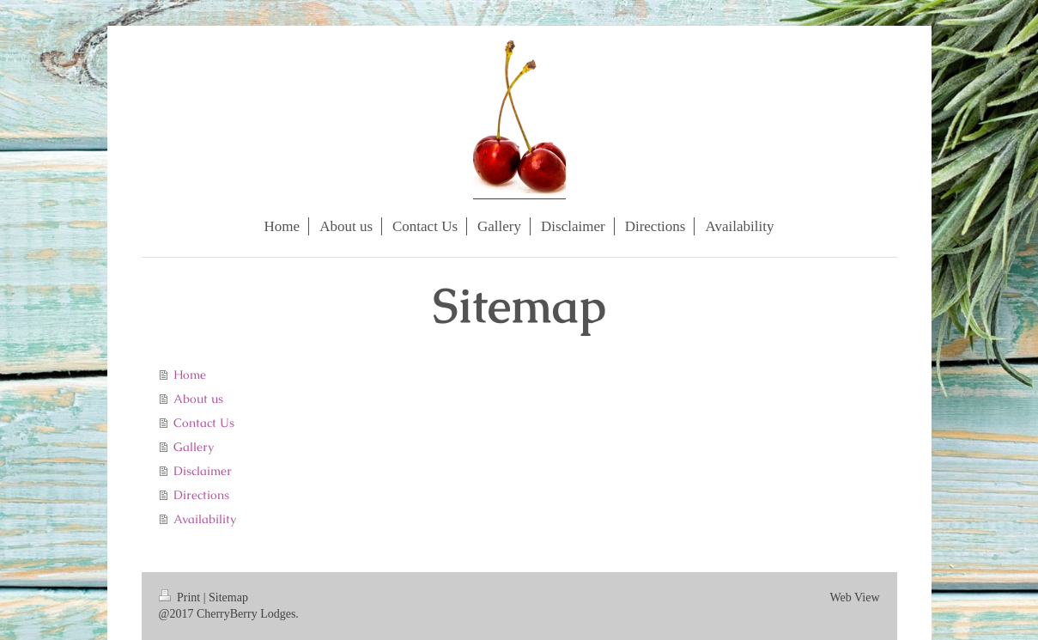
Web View (854, 597)
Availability (204, 519)
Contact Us (203, 422)
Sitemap (228, 597)
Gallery (193, 446)
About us (198, 398)
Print (181, 597)
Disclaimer (202, 470)
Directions (201, 495)
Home (189, 374)
